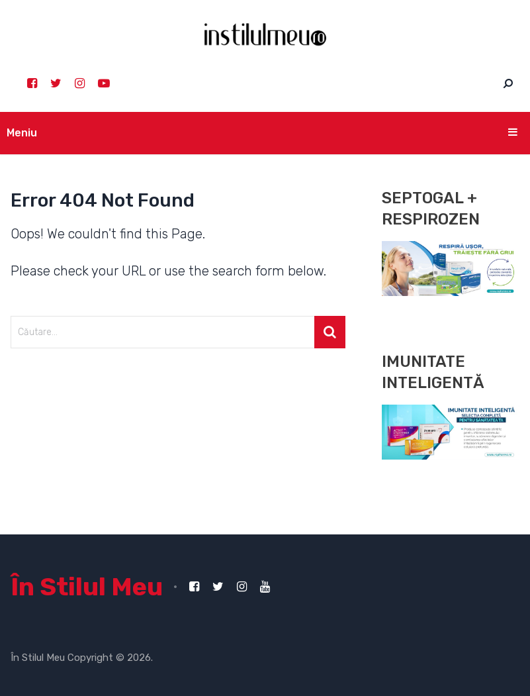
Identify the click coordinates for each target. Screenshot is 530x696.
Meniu (22, 132)
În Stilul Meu (87, 587)
